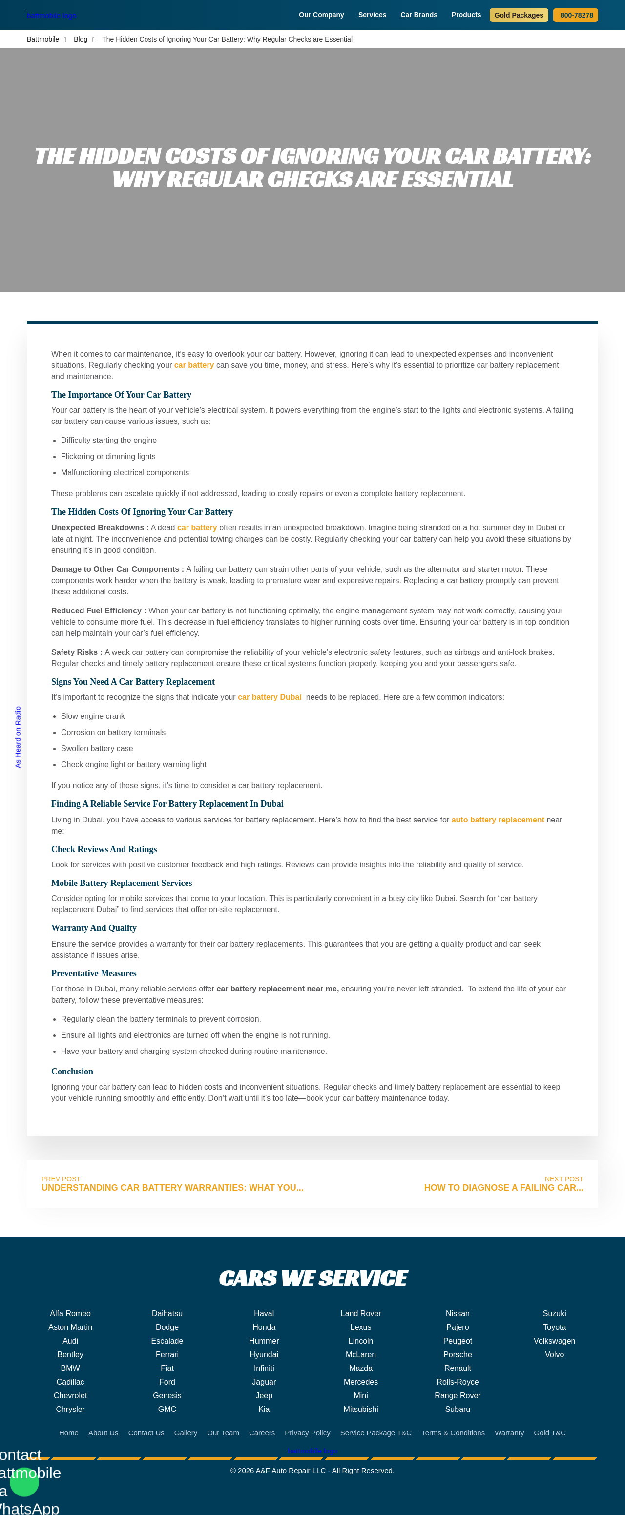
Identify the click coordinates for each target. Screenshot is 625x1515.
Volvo (554, 1354)
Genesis (167, 1395)
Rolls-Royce (458, 1382)
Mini (361, 1395)
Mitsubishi (361, 1409)
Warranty (509, 1433)
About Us (103, 1433)
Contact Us (146, 1433)
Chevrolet (70, 1395)
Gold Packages (519, 15)
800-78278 (575, 15)
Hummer (264, 1341)
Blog (80, 39)
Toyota (554, 1327)
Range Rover (457, 1395)
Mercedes (361, 1382)
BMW (70, 1368)
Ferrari (167, 1354)
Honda (263, 1327)
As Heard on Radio (18, 737)
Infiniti (264, 1368)
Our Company (323, 15)
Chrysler (70, 1409)
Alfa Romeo (70, 1313)
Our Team (223, 1433)
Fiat (167, 1368)
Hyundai (264, 1354)
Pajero (457, 1327)
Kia (264, 1409)
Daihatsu (167, 1313)
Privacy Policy (307, 1433)
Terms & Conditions (453, 1433)
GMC (167, 1409)
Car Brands (420, 15)
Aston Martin (70, 1327)
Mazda (361, 1368)
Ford (167, 1382)
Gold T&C (550, 1433)
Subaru (458, 1409)
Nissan (458, 1313)
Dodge (167, 1327)
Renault (457, 1368)
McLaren (361, 1354)
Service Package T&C (376, 1433)
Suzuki (554, 1313)
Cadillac (70, 1382)
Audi (70, 1341)
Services (373, 15)
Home (69, 1433)
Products (468, 15)
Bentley (70, 1354)
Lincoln (361, 1341)
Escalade (167, 1341)
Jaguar (264, 1382)
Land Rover (361, 1313)
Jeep (263, 1395)
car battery (194, 365)
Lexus (361, 1327)
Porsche (457, 1354)
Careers (262, 1433)
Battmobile (43, 39)
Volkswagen (554, 1341)
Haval (264, 1313)
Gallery (186, 1433)
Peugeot (458, 1341)
